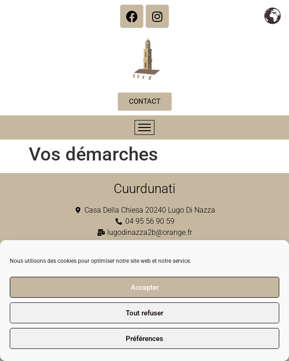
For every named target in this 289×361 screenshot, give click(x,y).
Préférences (144, 338)
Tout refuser (144, 313)
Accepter (145, 287)
